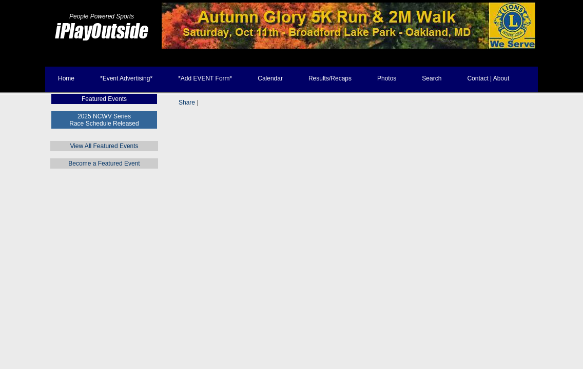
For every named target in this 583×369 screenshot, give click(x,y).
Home (66, 78)
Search (431, 78)
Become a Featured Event (104, 163)
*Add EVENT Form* (205, 78)
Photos (386, 78)
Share (187, 102)
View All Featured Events (104, 146)
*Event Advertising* (126, 78)
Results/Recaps (330, 78)
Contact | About (488, 78)
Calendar (270, 78)
